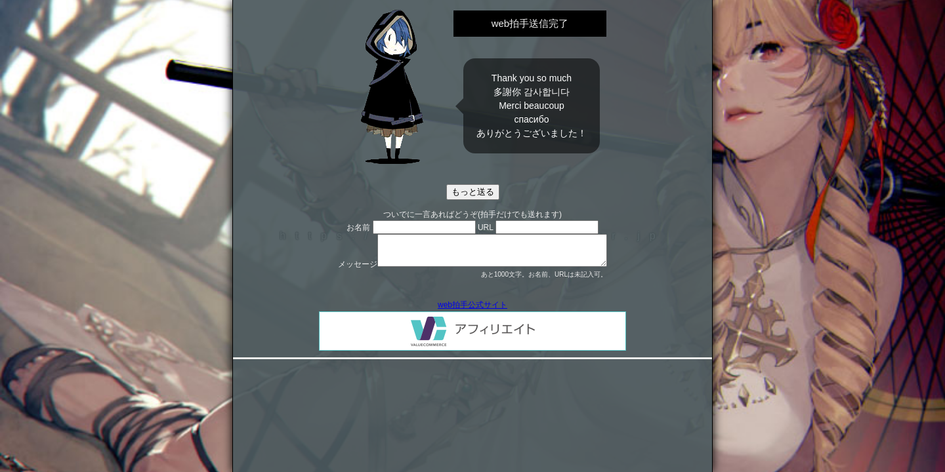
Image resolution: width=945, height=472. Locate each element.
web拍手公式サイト (472, 304)
